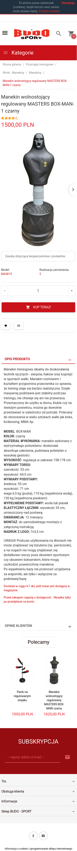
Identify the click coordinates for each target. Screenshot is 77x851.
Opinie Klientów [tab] (18, 626)
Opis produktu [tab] (17, 359)
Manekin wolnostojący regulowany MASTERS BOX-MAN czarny (54, 700)
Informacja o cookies (16, 848)
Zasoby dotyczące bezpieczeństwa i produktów (35, 256)
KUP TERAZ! (38, 307)
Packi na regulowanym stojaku (22, 696)
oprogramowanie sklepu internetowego (51, 848)
